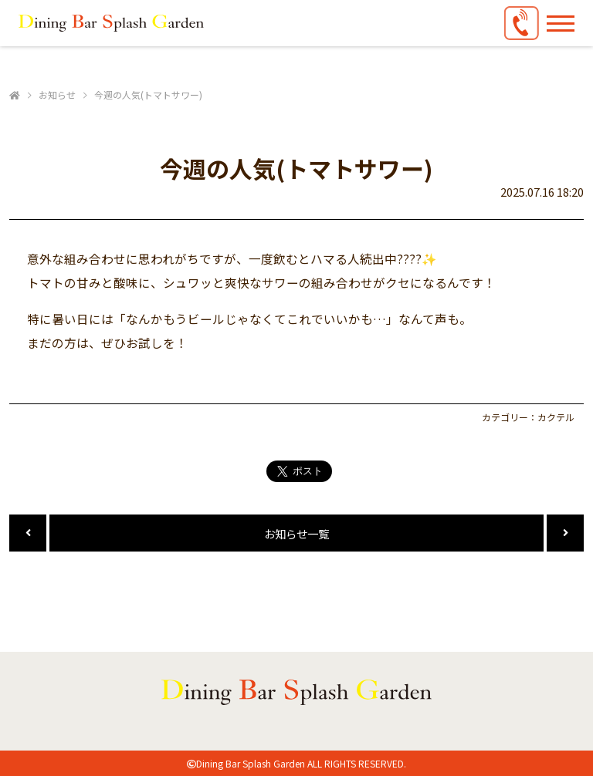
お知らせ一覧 (296, 533)
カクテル (555, 416)
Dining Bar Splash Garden (250, 763)
